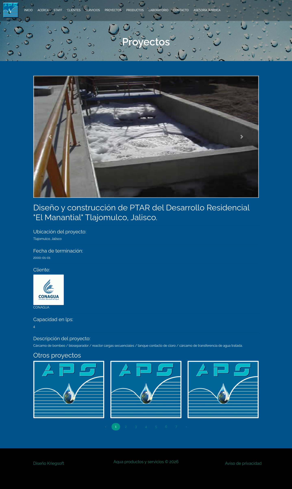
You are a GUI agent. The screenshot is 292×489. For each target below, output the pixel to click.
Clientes (73, 10)
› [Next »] (186, 427)
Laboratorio (158, 10)
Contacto (181, 10)
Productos (135, 10)
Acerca (43, 10)
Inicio (28, 10)
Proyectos (113, 10)
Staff (58, 10)
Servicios (92, 10)
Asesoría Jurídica (206, 10)
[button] (50, 137)
